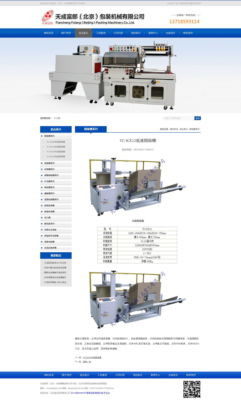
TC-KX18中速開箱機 (56, 151)
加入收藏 (180, 3)
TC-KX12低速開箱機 (56, 156)
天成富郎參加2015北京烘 (55, 263)
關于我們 (66, 33)
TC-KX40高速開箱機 (56, 142)
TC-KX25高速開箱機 (56, 147)
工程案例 (101, 33)
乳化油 (107, 393)
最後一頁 (87, 362)
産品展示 (83, 33)
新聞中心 (153, 33)
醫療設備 (99, 393)
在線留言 (171, 3)
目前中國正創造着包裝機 (55, 267)
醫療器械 (91, 393)
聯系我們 (197, 3)
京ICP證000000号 (78, 393)
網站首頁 (48, 33)
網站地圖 (188, 3)
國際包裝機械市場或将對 (55, 272)
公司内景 (118, 33)
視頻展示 (135, 33)
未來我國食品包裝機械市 (55, 277)
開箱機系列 (194, 129)
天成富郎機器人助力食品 (55, 282)
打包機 (57, 118)
